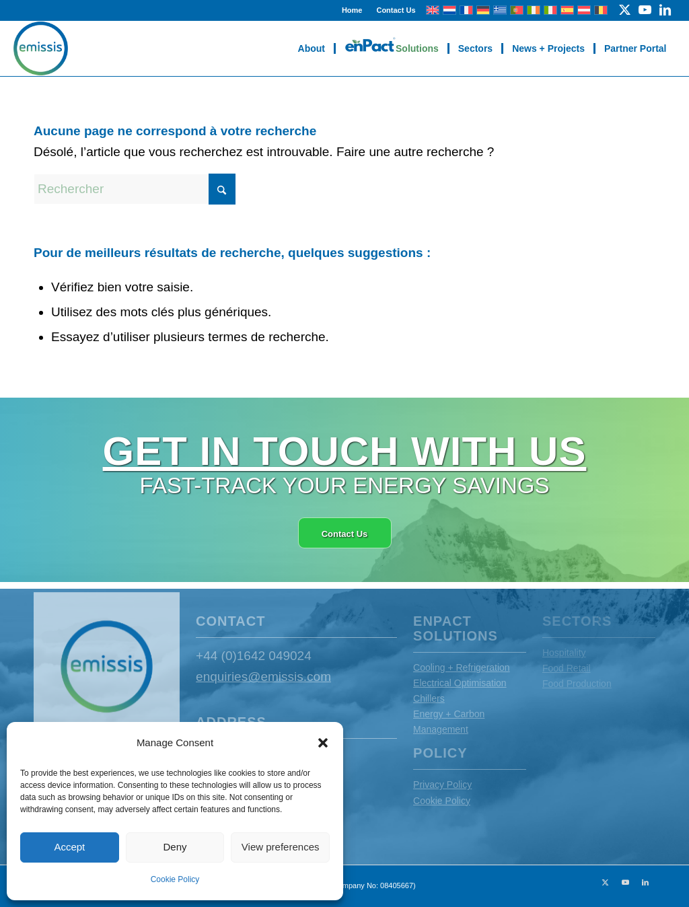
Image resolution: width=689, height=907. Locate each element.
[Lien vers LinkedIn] (665, 10)
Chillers (429, 698)
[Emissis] (40, 48)
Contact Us (395, 10)
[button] (323, 743)
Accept (69, 846)
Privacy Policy (442, 784)
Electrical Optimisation (460, 683)
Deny (174, 846)
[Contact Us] (345, 533)
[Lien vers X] (624, 10)
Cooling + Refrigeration (461, 667)
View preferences (281, 846)
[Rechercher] (134, 189)
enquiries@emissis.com (263, 676)
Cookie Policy (175, 879)
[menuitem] (352, 10)
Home (352, 10)
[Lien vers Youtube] (645, 10)
